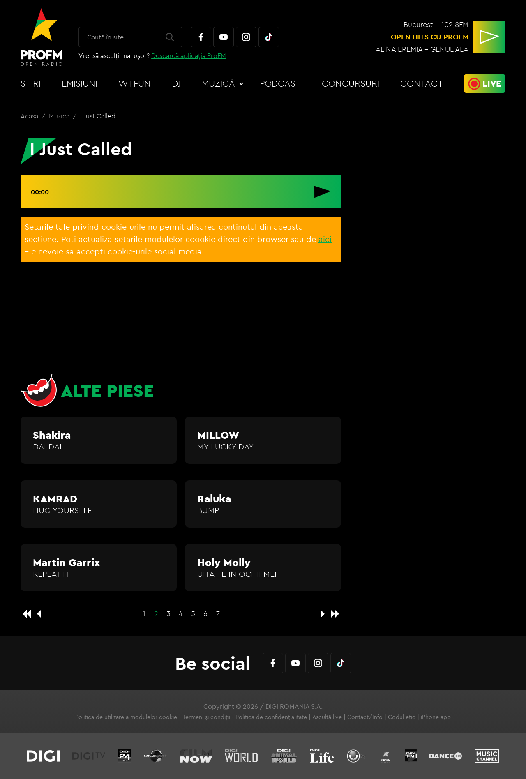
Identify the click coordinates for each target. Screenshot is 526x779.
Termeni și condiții (206, 717)
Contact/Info (365, 717)
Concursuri (350, 83)
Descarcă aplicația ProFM (188, 55)
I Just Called (97, 116)
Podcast (280, 83)
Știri (31, 83)
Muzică (218, 83)
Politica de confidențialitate (271, 717)
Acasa (30, 116)
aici (325, 239)
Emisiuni (79, 83)
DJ (176, 83)
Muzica (60, 116)
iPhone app (436, 717)
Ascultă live (327, 717)
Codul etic (401, 717)
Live (491, 83)
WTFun (134, 83)
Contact (421, 83)
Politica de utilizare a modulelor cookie (126, 717)
